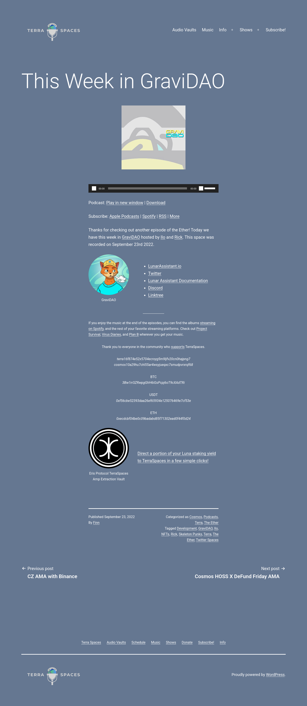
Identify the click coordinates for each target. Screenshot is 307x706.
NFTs (165, 534)
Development (187, 528)
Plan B (134, 334)
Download (155, 202)
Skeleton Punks (190, 534)
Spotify (149, 216)
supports (177, 347)
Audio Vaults (184, 29)
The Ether (211, 523)
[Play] (94, 188)
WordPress (275, 674)
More (175, 216)
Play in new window (124, 202)
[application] (153, 188)
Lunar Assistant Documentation (178, 280)
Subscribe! (276, 29)
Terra (199, 523)
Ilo (163, 237)
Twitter (154, 273)
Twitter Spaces (207, 540)
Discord (155, 287)
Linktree (155, 295)
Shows (246, 29)
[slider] (147, 188)
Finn (96, 523)
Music (207, 29)
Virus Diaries (111, 334)
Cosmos (196, 517)
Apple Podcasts (124, 216)
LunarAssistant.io (164, 266)
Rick (178, 237)
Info (223, 29)
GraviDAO (131, 237)
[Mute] (201, 188)
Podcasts (211, 517)
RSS (163, 216)
